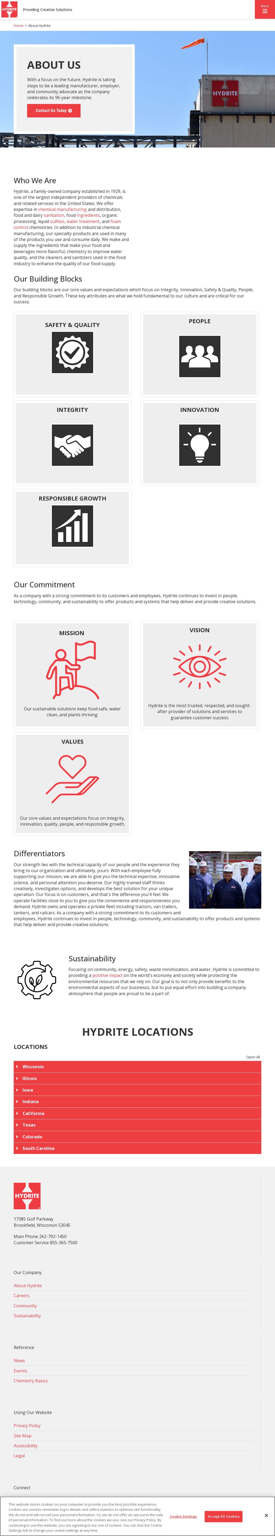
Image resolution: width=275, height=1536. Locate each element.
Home (18, 25)
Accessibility (26, 1446)
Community (25, 1306)
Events (20, 1371)
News (19, 1361)
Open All (253, 1057)
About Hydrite (28, 1286)
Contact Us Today (51, 110)
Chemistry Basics (31, 1381)
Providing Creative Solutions (47, 10)
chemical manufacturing (62, 209)
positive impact (107, 975)
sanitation (54, 215)
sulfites (57, 221)
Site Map (22, 1436)
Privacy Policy (27, 1426)
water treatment (83, 221)
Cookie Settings (183, 1516)
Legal (19, 1456)
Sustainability (27, 1316)
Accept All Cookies (223, 1516)
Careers (22, 1295)
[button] (265, 9)
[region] (137, 1516)
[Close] (266, 1515)
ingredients (88, 215)
